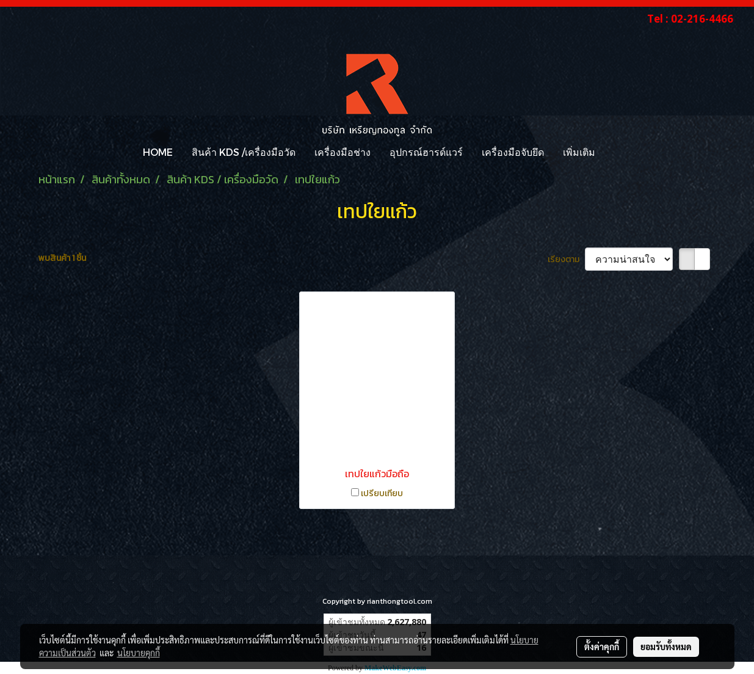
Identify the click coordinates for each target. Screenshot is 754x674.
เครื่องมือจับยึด (513, 152)
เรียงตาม (566, 259)
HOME (158, 152)
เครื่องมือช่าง (342, 152)
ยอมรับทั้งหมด (666, 646)
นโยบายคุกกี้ (138, 652)
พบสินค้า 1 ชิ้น (62, 258)
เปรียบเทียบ (382, 493)
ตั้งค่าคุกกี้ (601, 646)
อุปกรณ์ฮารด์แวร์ (426, 152)
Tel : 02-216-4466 (690, 19)
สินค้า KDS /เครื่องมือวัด (243, 152)
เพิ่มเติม (579, 152)
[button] (615, 152)
